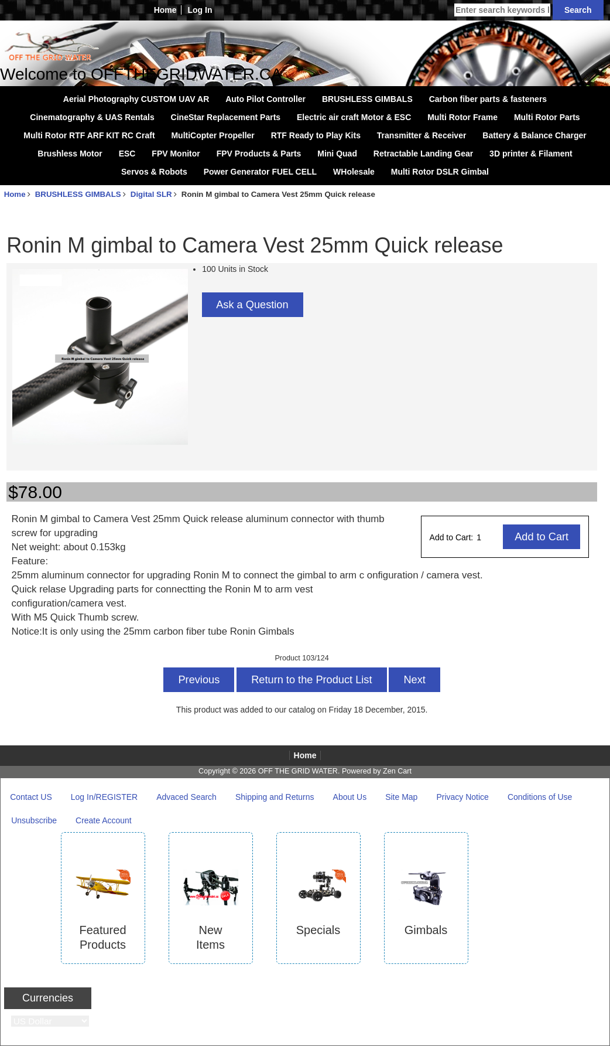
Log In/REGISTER (104, 797)
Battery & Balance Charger (534, 135)
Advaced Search (186, 797)
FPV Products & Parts (259, 153)
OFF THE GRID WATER (298, 771)
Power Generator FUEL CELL (260, 171)
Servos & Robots (154, 171)
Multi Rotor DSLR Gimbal (440, 171)
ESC (127, 153)
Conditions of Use (540, 797)
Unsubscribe (34, 820)
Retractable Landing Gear (423, 153)
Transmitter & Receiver (422, 135)
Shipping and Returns (274, 797)
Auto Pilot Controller (265, 99)
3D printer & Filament (531, 153)
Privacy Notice (462, 797)
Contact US (31, 797)
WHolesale (354, 171)
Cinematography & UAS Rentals (92, 117)
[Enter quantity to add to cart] (489, 537)
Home (165, 10)
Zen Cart (397, 771)
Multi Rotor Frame (462, 117)
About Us (350, 797)
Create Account (104, 820)
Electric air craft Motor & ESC (354, 117)
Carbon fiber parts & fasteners (488, 99)
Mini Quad (337, 153)
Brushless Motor (69, 153)
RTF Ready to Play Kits (316, 135)
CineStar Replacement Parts (226, 117)
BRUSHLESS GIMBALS (78, 194)
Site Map (401, 797)
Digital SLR (151, 194)
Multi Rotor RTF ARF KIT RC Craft (89, 135)
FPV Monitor (176, 153)
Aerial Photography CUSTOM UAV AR (136, 99)
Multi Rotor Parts (547, 117)
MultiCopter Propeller (212, 135)
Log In (199, 10)
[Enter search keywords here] (502, 10)
